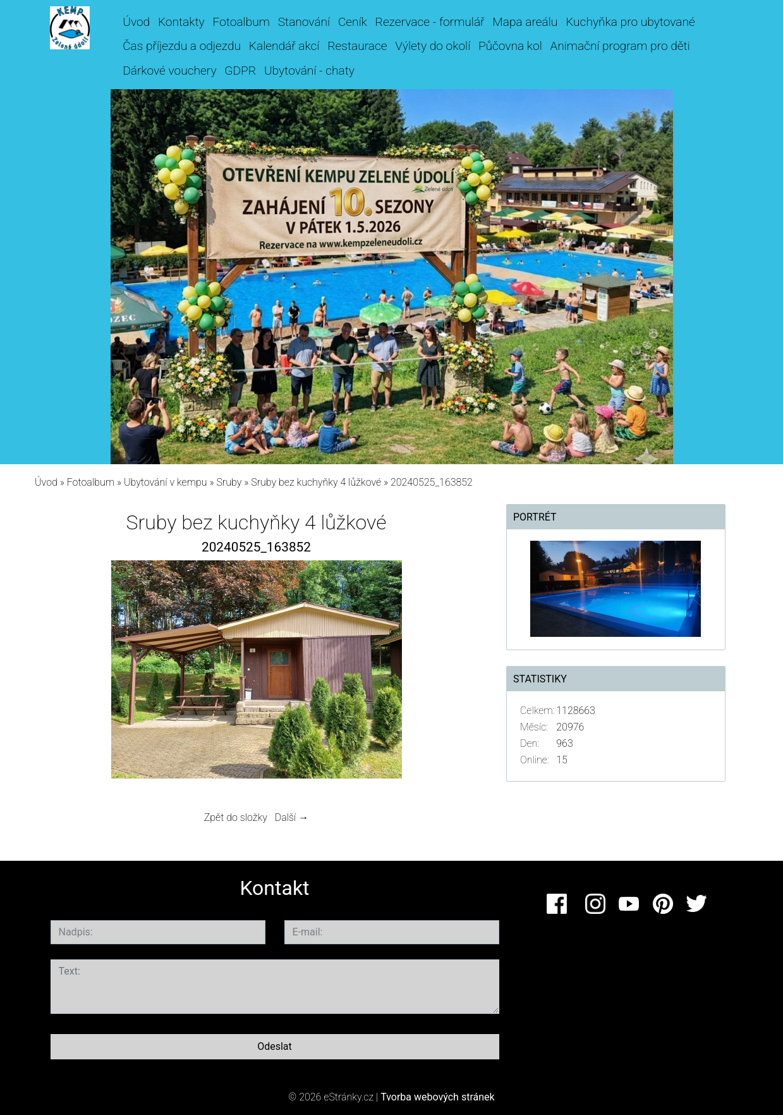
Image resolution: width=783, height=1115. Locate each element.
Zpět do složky (235, 817)
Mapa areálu (524, 22)
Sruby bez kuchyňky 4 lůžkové (316, 482)
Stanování (304, 22)
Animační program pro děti (620, 46)
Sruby (228, 482)
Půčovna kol (510, 46)
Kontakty (181, 22)
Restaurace (357, 46)
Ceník (352, 22)
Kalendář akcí (284, 46)
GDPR (240, 70)
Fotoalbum (241, 22)
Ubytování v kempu (165, 482)
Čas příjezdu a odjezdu (182, 46)
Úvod (136, 22)
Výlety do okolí (432, 46)
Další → (292, 817)
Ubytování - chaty (309, 70)
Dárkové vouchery (169, 70)
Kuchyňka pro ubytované (630, 22)
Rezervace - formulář (430, 22)
